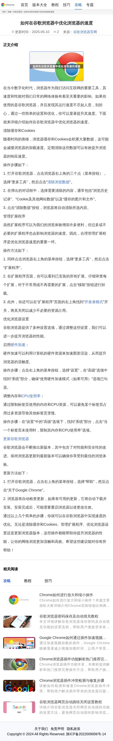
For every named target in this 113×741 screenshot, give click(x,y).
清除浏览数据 (58, 182)
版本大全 (39, 5)
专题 (90, 5)
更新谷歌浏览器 (16, 439)
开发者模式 (94, 302)
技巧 (66, 5)
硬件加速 (18, 345)
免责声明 (57, 729)
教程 (55, 5)
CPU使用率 (31, 396)
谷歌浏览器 (17, 12)
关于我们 (41, 729)
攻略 (78, 5)
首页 (24, 5)
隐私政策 (73, 729)
